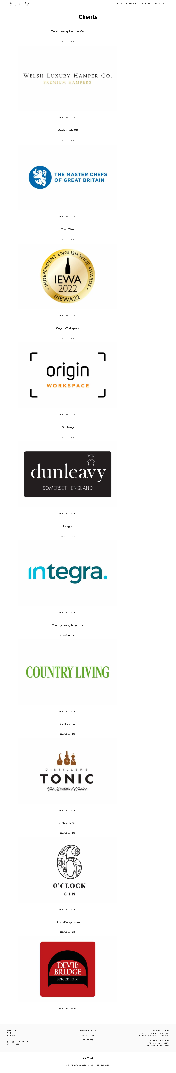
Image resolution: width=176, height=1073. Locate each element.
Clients (11, 1035)
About (158, 4)
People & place (88, 1030)
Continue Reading (67, 117)
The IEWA (67, 229)
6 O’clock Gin (67, 823)
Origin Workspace (67, 328)
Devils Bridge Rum (68, 922)
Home (119, 4)
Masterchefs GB (68, 130)
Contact (147, 4)
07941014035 (13, 1044)
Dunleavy (68, 427)
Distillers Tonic (68, 724)
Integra (67, 526)
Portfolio (131, 4)
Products (88, 1040)
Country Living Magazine (68, 625)
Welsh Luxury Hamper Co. (67, 31)
